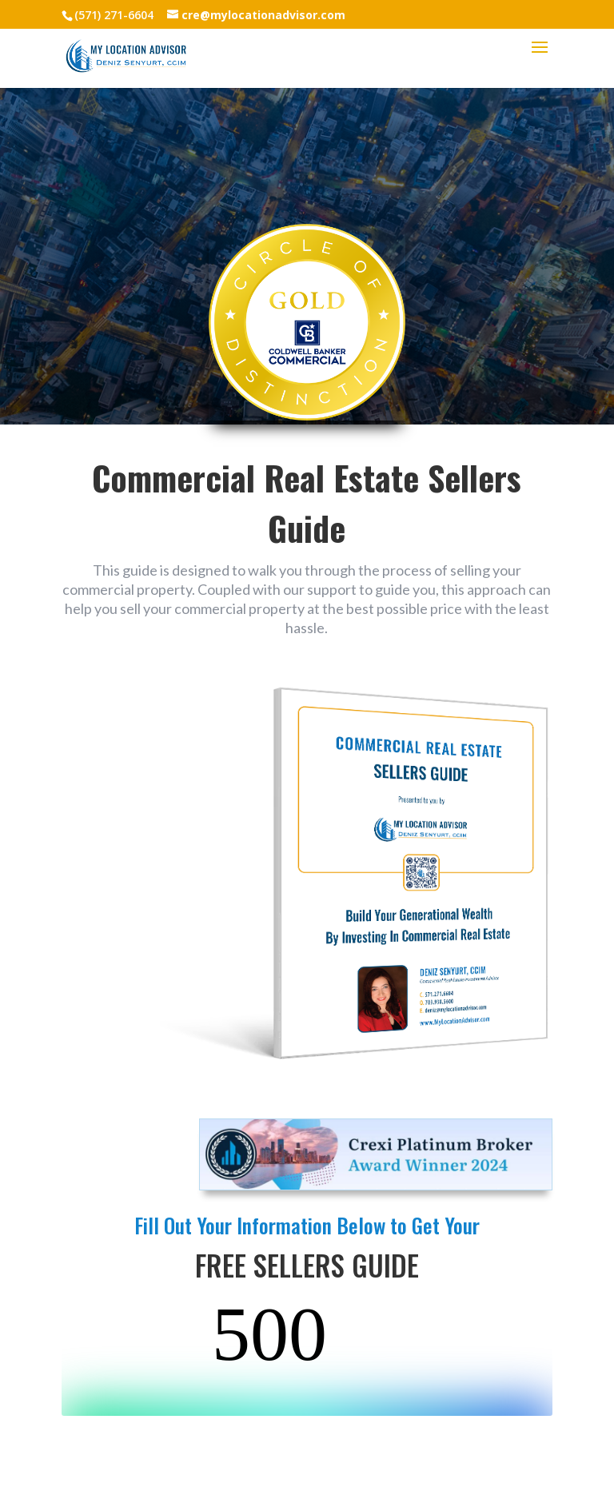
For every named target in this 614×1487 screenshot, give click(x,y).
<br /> (307, 1356)
